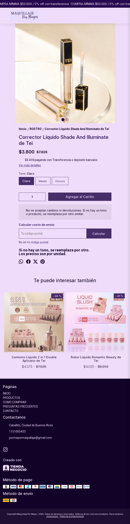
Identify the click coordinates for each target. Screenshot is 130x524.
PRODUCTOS (11, 397)
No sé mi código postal (33, 242)
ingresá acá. (52, 516)
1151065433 (14, 431)
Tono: (26, 173)
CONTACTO (10, 411)
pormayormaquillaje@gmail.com (27, 437)
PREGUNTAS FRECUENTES (20, 406)
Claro (26, 181)
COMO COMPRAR (14, 402)
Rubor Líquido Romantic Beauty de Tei (96, 358)
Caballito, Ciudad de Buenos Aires (28, 425)
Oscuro (60, 181)
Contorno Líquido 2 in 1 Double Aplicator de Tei (34, 358)
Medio (43, 181)
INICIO (7, 393)
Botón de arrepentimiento (72, 516)
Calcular (98, 233)
